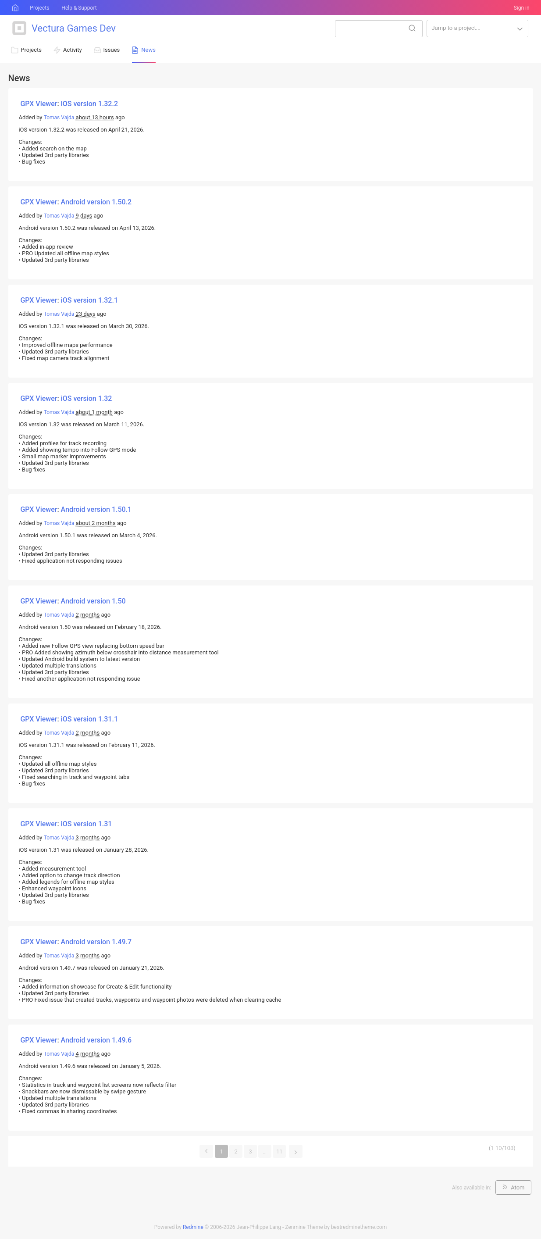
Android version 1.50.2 (96, 202)
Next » (296, 1151)
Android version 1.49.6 (96, 1040)
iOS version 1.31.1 (89, 719)
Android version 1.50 (93, 601)
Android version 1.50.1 (96, 509)
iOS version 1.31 (86, 824)
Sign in (522, 8)
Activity (72, 49)
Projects (39, 8)
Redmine (193, 1227)
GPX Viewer (38, 104)
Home (14, 8)
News (148, 49)
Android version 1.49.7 (96, 942)
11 (279, 1151)
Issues (111, 49)
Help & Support (78, 8)
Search (412, 28)
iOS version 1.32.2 (89, 104)
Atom (517, 1187)
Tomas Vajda (59, 117)
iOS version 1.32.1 (89, 300)
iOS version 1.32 (86, 398)
